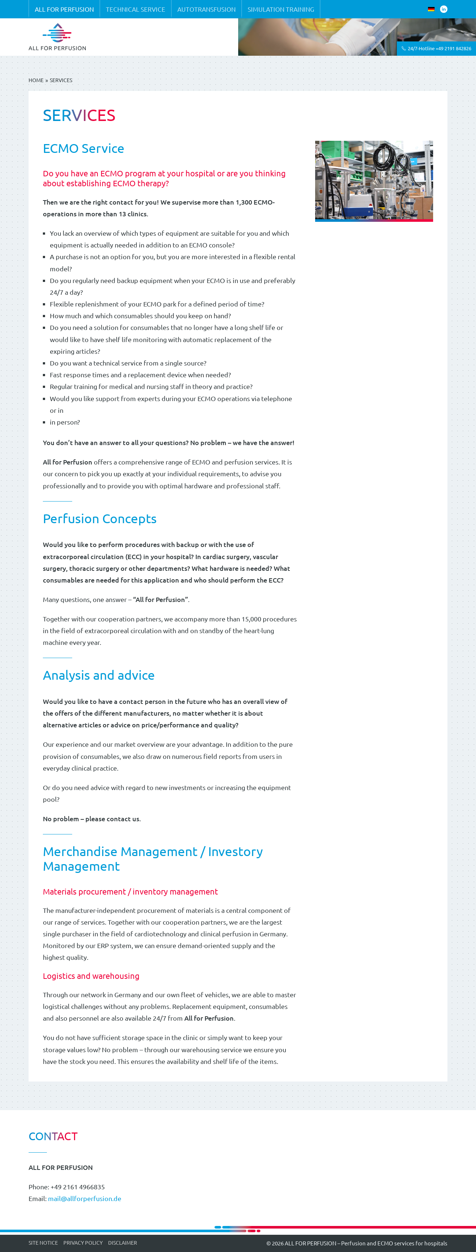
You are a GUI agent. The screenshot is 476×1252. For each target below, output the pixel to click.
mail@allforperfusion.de (84, 1198)
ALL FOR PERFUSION (64, 9)
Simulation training (281, 9)
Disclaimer (122, 1242)
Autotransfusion (206, 9)
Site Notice (43, 1242)
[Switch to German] (431, 9)
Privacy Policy (83, 1242)
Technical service (135, 9)
